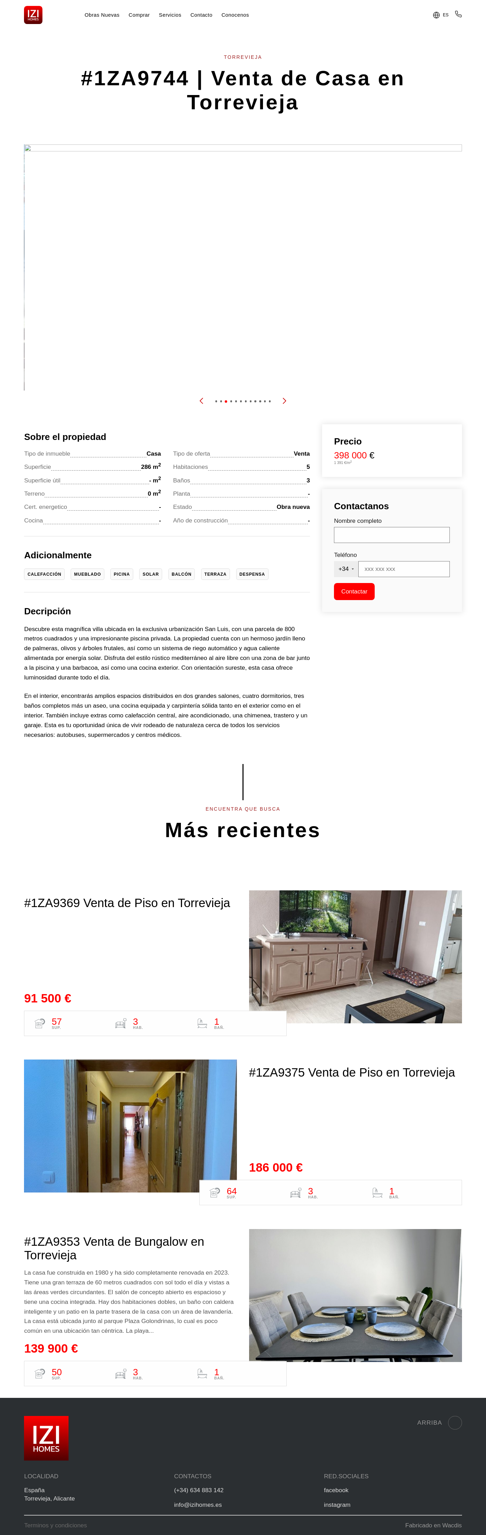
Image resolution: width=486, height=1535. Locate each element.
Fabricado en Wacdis (433, 1525)
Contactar (354, 591)
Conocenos (235, 15)
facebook (336, 1490)
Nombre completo (358, 520)
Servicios (170, 15)
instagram (337, 1504)
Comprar (139, 15)
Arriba (439, 1423)
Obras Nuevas (102, 15)
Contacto (201, 15)
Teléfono (345, 554)
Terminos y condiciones (55, 1525)
